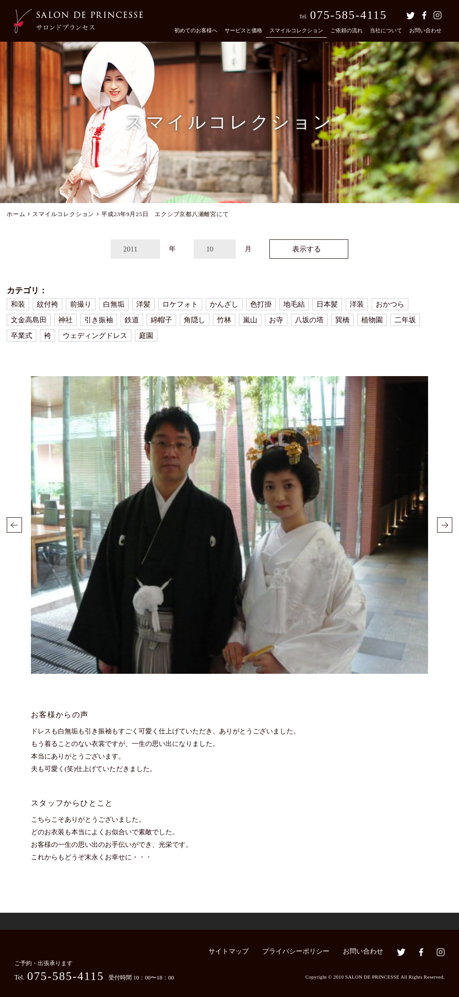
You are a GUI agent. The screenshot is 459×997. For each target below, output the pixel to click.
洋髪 (143, 304)
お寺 (276, 320)
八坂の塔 (309, 320)
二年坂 (405, 320)
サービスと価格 (243, 30)
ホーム (16, 214)
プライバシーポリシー (295, 951)
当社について (386, 30)
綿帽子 (161, 320)
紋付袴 (47, 304)
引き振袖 (98, 320)
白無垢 (114, 304)
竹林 (224, 320)
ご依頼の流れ (346, 30)
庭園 (146, 335)
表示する (306, 249)
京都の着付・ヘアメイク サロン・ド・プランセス (78, 21)
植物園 (372, 320)
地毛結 (294, 304)
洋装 (357, 304)
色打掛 (261, 304)
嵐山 (250, 320)
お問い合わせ (425, 30)
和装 (18, 304)
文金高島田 (29, 320)
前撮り (80, 304)
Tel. (343, 15)
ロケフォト (180, 304)
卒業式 (21, 335)
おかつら (390, 304)
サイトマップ (228, 951)
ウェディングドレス (95, 335)
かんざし (224, 304)
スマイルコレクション (296, 30)
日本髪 (327, 304)
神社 (65, 320)
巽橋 (342, 320)
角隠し (194, 320)
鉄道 (132, 320)
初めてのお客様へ (195, 30)
